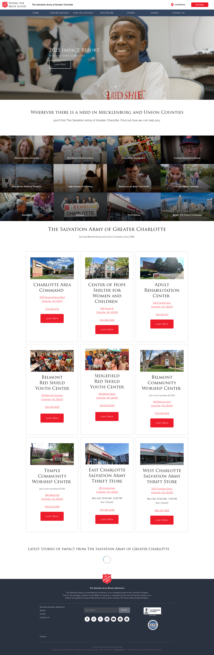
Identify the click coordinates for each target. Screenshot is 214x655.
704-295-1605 (52, 407)
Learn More (60, 64)
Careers (43, 636)
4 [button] (111, 87)
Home (36, 13)
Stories (131, 13)
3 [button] (107, 87)
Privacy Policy (119, 650)
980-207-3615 (162, 510)
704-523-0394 (106, 405)
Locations (178, 4)
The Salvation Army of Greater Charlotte (52, 4)
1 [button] (98, 87)
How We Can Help (59, 13)
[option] (107, 58)
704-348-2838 (106, 509)
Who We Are (106, 13)
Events (154, 13)
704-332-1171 (161, 314)
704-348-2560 (107, 320)
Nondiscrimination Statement (52, 607)
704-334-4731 (52, 309)
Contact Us (178, 13)
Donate (200, 4)
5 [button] (115, 87)
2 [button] (102, 87)
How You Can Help (83, 13)
